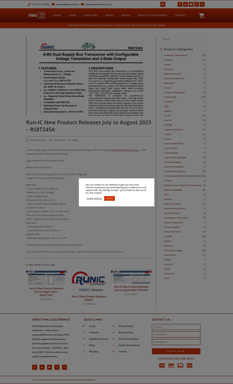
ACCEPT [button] (109, 198)
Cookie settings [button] (94, 198)
